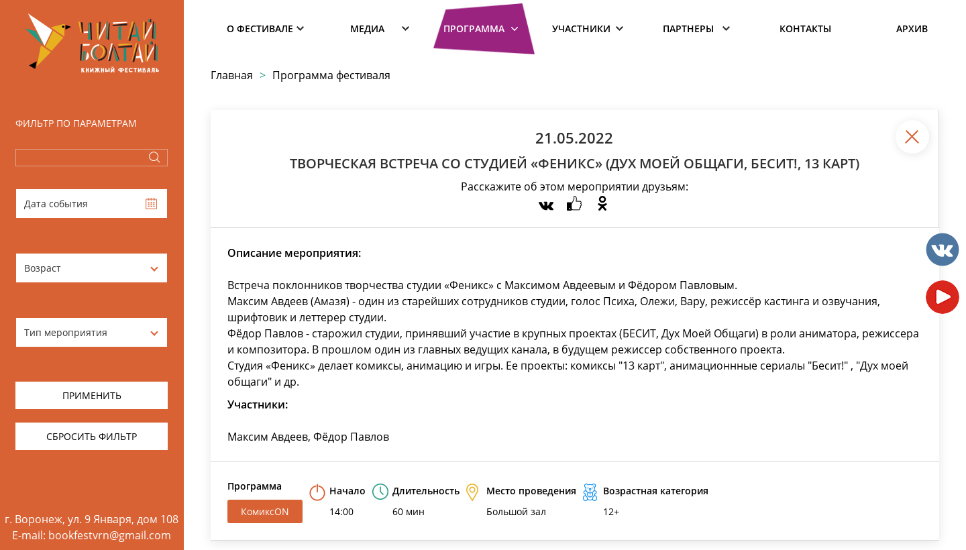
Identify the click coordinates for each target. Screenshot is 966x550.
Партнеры (688, 28)
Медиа (367, 28)
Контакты (805, 28)
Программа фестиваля (331, 75)
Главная (232, 75)
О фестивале (260, 28)
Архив (912, 28)
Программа (473, 28)
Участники (581, 28)
